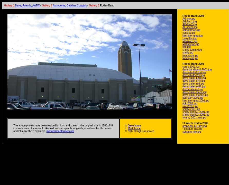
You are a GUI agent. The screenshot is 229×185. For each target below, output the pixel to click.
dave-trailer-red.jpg (193, 83)
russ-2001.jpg (190, 106)
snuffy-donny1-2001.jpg (195, 111)
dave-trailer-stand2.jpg (195, 95)
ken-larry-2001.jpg (192, 97)
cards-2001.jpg (190, 66)
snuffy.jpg (187, 52)
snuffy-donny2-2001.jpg (195, 114)
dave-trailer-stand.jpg (194, 92)
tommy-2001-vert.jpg (194, 117)
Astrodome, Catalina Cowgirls (70, 5)
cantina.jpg (188, 32)
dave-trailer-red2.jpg (194, 86)
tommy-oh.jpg (190, 58)
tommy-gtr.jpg (190, 55)
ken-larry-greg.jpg (192, 35)
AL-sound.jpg (190, 27)
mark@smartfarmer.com (60, 131)
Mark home (134, 128)
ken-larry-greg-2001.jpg (195, 100)
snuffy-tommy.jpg (192, 49)
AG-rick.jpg (188, 18)
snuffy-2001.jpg (191, 109)
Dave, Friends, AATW (27, 5)
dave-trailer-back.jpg (194, 78)
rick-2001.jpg (189, 103)
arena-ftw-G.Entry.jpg (194, 126)
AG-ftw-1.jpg (189, 21)
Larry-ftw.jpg (189, 38)
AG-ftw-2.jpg (189, 24)
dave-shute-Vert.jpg (193, 75)
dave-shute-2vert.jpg (194, 72)
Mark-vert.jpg (189, 41)
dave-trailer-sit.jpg (192, 89)
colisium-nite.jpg (191, 131)
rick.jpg (186, 46)
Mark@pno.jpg (190, 44)
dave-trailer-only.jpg (193, 80)
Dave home (134, 125)
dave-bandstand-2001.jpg (197, 69)
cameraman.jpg (191, 30)
